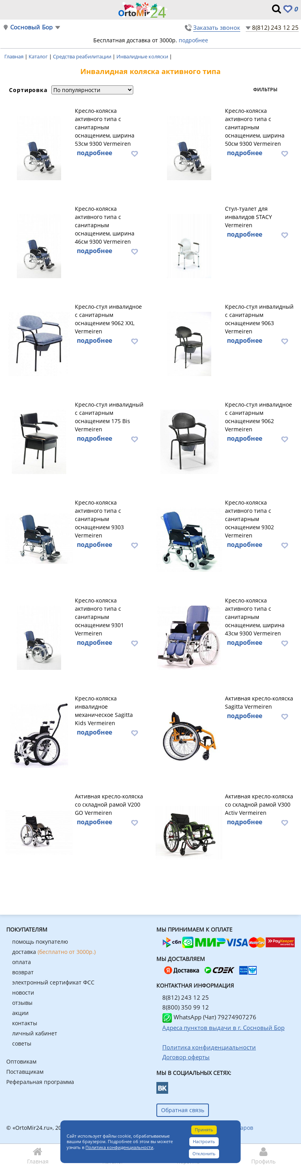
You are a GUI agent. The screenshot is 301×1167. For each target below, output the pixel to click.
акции (20, 1013)
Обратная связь (182, 1110)
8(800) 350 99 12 (185, 1007)
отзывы (22, 1002)
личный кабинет (34, 1033)
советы (21, 1043)
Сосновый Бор (31, 27)
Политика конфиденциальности (119, 1147)
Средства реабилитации (82, 56)
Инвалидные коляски (142, 56)
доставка (54, 951)
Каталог (39, 56)
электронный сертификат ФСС (53, 982)
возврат (23, 972)
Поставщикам (25, 1071)
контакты (24, 1023)
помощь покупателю (40, 941)
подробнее (193, 40)
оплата (21, 962)
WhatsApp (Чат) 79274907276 (209, 1017)
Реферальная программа (40, 1082)
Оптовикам (21, 1061)
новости (23, 992)
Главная (14, 56)
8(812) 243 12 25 (275, 27)
